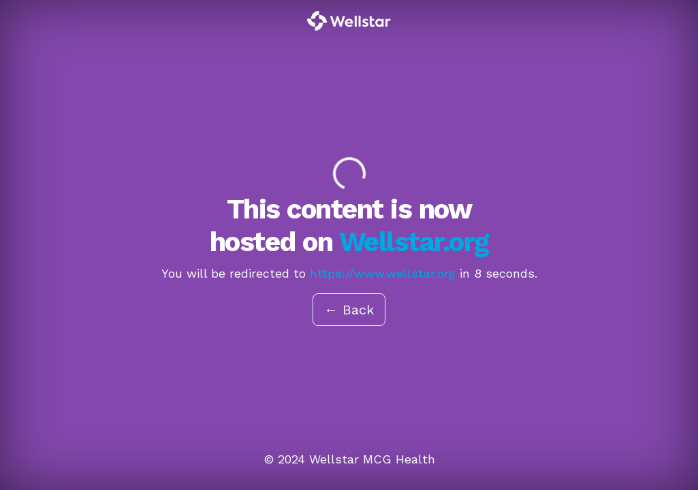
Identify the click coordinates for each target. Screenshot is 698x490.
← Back (349, 309)
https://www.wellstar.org (383, 273)
